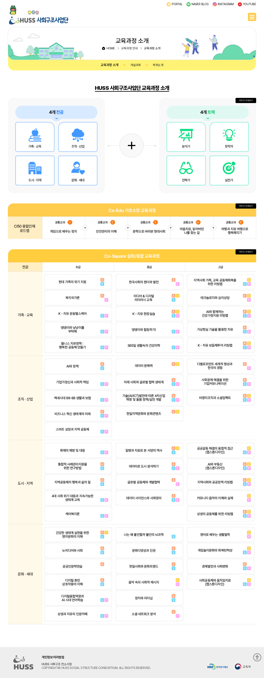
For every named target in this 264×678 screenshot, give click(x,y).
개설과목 (135, 65)
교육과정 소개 (109, 65)
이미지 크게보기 (246, 100)
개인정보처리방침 (53, 657)
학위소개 (158, 65)
